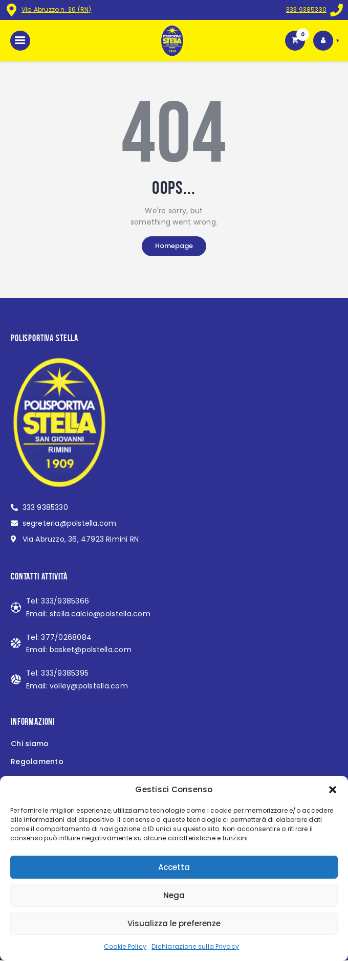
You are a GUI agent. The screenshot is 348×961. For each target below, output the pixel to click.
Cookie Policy (125, 946)
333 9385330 (306, 9)
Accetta (174, 867)
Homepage (174, 247)
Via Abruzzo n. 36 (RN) (56, 9)
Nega (174, 895)
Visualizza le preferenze (174, 923)
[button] (333, 790)
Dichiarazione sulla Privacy (195, 946)
